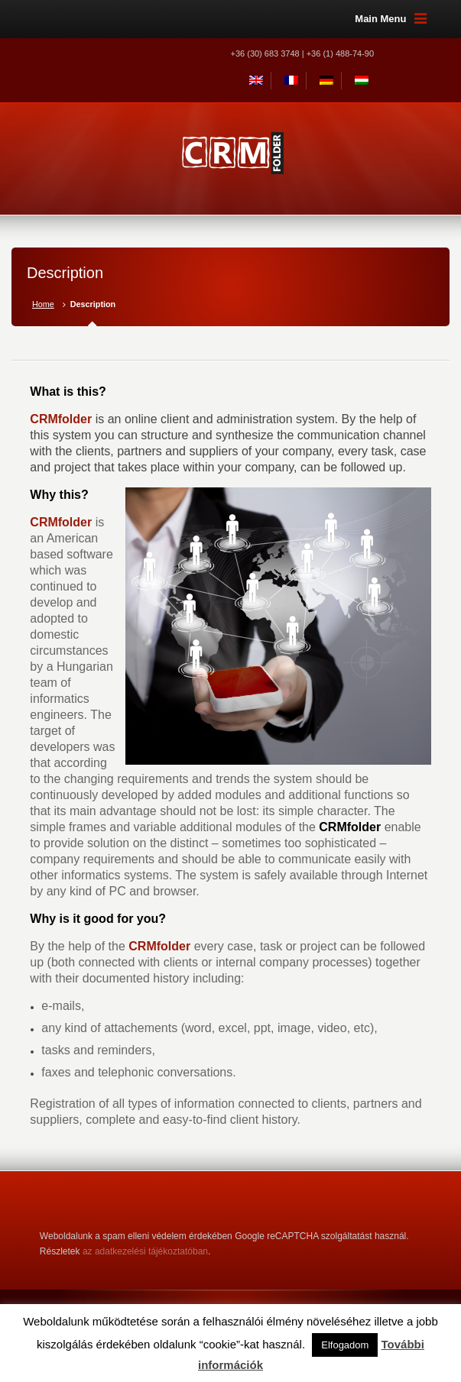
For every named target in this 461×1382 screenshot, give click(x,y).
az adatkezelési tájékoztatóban (145, 1251)
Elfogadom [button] (344, 1345)
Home (43, 304)
